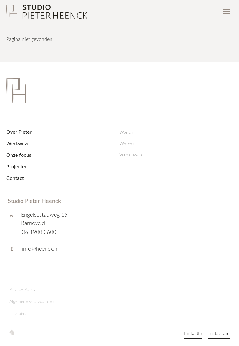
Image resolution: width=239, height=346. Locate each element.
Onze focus (18, 154)
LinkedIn (193, 333)
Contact (15, 178)
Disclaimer (19, 313)
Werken (127, 143)
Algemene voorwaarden (31, 301)
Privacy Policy (22, 289)
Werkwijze (17, 143)
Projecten (16, 166)
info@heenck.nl (40, 248)
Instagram (219, 333)
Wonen (126, 132)
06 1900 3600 (39, 232)
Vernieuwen (131, 154)
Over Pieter (19, 131)
